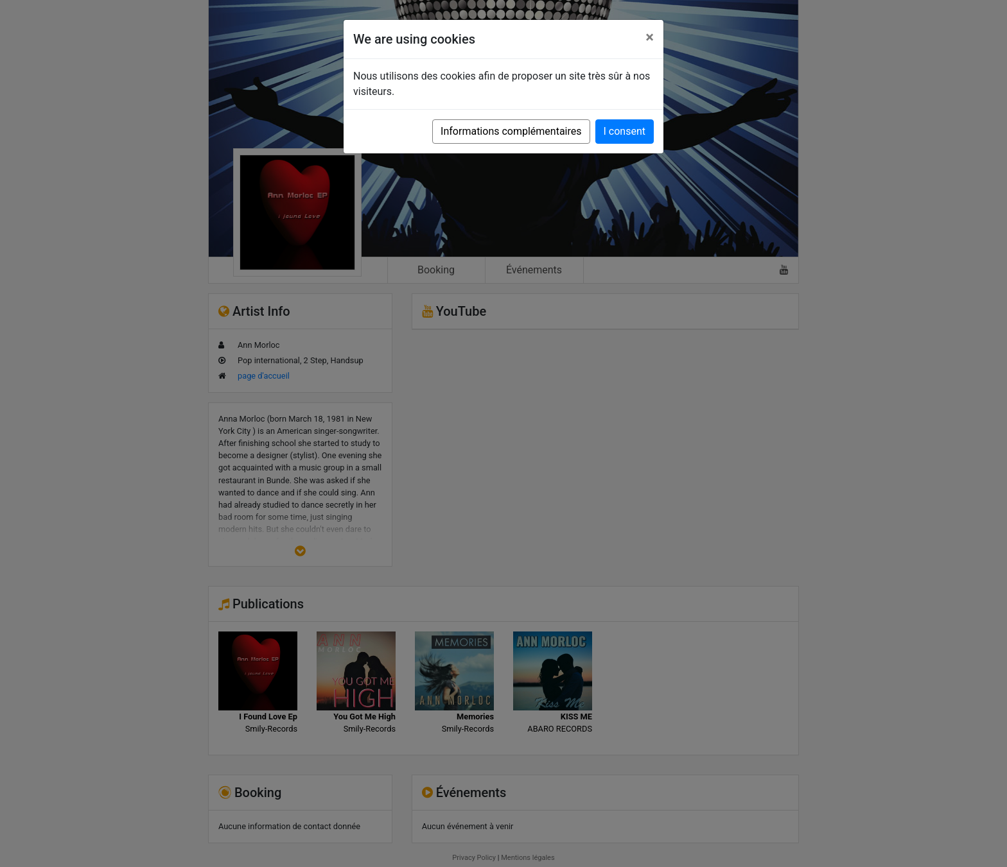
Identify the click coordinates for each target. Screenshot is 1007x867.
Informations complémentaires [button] (511, 131)
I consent (624, 131)
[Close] (649, 37)
